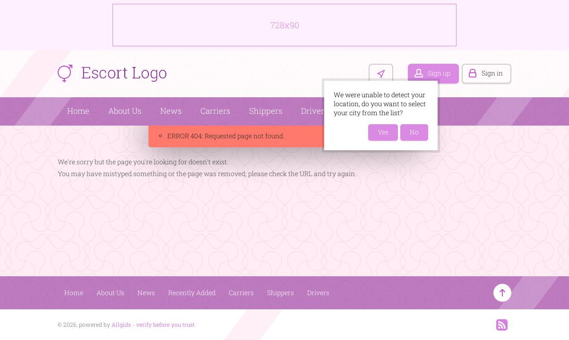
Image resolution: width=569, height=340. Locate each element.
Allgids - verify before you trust (153, 324)
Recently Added (192, 292)
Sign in (492, 72)
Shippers (265, 110)
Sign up (439, 72)
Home (78, 110)
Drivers (314, 110)
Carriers (215, 110)
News (170, 110)
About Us (124, 110)
